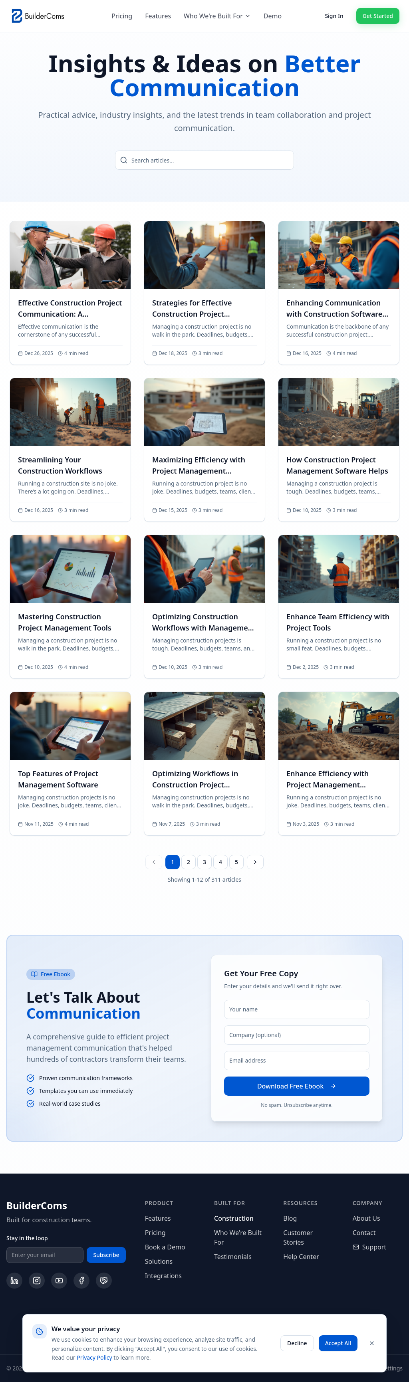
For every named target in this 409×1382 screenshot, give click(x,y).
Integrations (163, 1275)
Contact (364, 1232)
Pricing (121, 16)
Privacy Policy (94, 1357)
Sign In (334, 16)
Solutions (159, 1261)
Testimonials (233, 1256)
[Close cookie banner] (372, 1343)
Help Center (301, 1256)
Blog (290, 1218)
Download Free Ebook (296, 1086)
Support (369, 1247)
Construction (234, 1218)
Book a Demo (165, 1247)
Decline (297, 1343)
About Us (366, 1218)
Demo (273, 16)
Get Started (378, 16)
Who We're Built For (217, 16)
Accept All (338, 1343)
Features (158, 16)
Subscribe (106, 1255)
